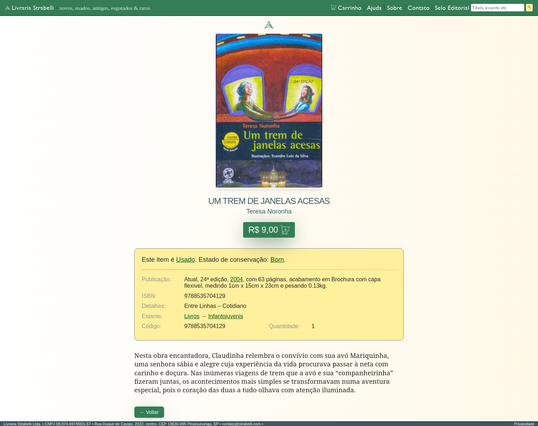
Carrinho (346, 7)
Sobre (394, 7)
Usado (185, 259)
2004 (236, 279)
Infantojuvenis (225, 316)
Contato (419, 7)
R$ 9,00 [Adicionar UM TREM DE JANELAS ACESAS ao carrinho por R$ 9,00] (269, 229)
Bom (277, 259)
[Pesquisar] (529, 7)
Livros (192, 316)
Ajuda (374, 7)
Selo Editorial (452, 7)
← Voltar (149, 412)
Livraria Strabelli (29, 7)
